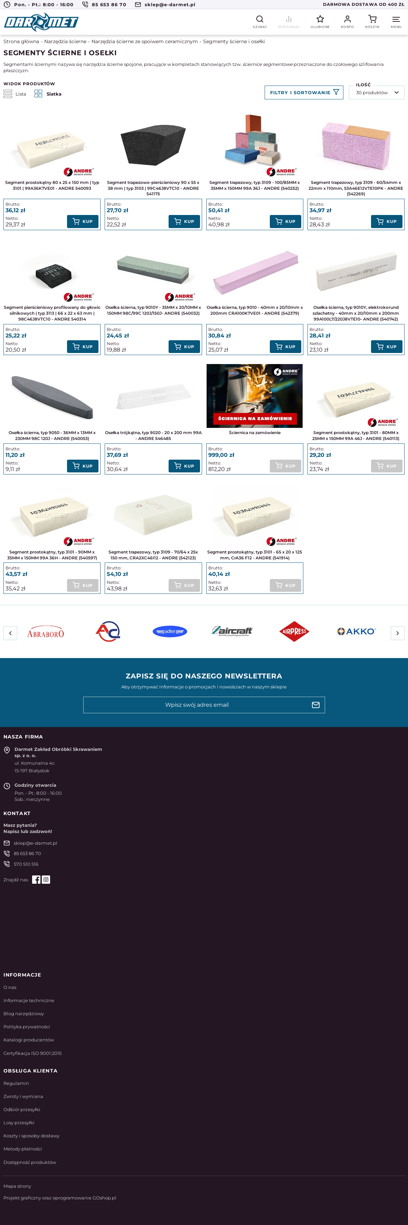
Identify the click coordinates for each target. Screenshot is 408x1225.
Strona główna (21, 41)
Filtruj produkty (304, 92)
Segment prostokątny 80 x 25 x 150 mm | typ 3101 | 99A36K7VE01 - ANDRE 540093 (52, 185)
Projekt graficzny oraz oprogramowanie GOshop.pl (59, 1197)
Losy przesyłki (19, 1122)
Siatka (48, 94)
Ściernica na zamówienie (255, 432)
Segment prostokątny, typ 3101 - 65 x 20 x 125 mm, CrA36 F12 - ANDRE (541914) (254, 554)
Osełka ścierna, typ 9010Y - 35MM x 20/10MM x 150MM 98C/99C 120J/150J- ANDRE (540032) (153, 310)
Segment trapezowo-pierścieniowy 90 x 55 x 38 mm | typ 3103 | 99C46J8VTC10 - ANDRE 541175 (153, 188)
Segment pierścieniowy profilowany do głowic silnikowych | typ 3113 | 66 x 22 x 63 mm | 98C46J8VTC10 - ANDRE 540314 (52, 313)
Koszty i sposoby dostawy (31, 1135)
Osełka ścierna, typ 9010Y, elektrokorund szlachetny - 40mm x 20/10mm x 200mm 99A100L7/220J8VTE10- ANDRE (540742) (356, 313)
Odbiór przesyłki (21, 1109)
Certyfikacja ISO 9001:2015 (32, 1053)
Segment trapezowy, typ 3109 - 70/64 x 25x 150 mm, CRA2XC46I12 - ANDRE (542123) (153, 554)
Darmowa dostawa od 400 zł (364, 4)
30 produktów (372, 92)
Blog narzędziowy (23, 1013)
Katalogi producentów (28, 1039)
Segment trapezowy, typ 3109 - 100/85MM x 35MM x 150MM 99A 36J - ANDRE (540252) (254, 185)
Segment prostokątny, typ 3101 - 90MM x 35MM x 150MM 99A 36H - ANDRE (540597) (52, 554)
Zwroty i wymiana (23, 1096)
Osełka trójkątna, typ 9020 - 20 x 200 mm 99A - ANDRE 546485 (153, 435)
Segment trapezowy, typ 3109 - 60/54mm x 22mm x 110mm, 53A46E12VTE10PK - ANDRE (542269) (356, 188)
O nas (9, 987)
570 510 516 (26, 864)
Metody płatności (22, 1149)
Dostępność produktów (29, 1162)
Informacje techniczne (28, 1000)
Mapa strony (17, 1186)
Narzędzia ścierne (65, 41)
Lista (14, 94)
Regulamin (16, 1083)
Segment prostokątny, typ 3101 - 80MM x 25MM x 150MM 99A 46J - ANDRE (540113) (355, 435)
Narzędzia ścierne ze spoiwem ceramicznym (145, 41)
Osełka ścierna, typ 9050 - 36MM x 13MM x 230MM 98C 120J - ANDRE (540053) (52, 435)
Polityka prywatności (26, 1026)
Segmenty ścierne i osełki (234, 41)
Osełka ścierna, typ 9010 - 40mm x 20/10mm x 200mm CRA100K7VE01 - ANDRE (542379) (255, 310)
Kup (88, 221)
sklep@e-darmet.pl (170, 4)
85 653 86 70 (109, 4)
